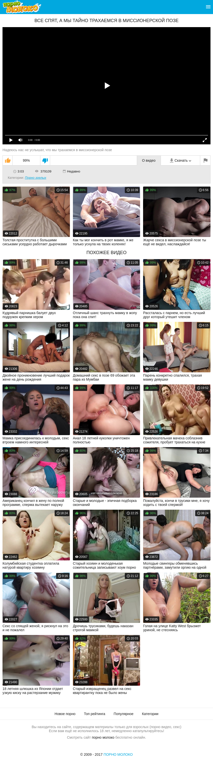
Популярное (124, 714)
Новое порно (65, 714)
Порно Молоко (118, 754)
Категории (150, 714)
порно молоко (103, 737)
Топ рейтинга (94, 714)
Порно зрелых (35, 178)
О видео (149, 160)
